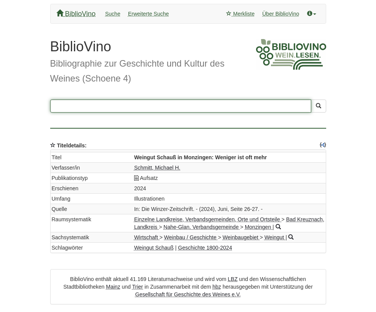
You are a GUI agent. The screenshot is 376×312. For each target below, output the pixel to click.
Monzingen (259, 227)
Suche (112, 14)
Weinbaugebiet (241, 237)
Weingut (275, 237)
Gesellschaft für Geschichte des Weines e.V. (188, 294)
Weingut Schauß (154, 248)
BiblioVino (76, 14)
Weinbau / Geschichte (191, 237)
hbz (216, 287)
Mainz (113, 287)
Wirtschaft (146, 237)
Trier (137, 287)
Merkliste (240, 14)
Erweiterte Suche (148, 14)
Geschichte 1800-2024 (205, 248)
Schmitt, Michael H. (157, 168)
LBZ (233, 279)
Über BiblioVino (280, 14)
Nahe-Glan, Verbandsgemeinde (202, 227)
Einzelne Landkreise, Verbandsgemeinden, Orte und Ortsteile (207, 219)
